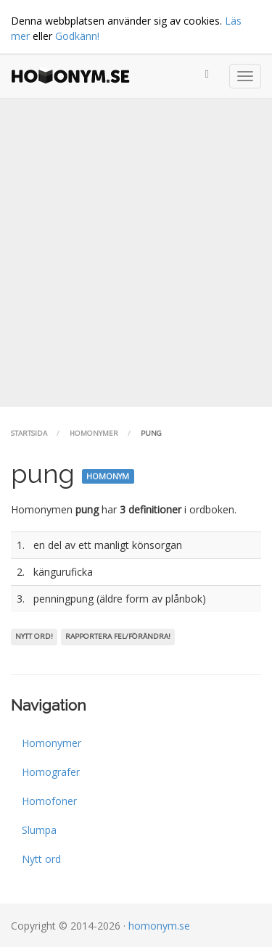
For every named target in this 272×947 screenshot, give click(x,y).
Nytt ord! (34, 636)
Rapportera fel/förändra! (117, 636)
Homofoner (49, 801)
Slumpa (39, 830)
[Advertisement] (136, 253)
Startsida (29, 433)
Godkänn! (77, 36)
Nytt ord (41, 859)
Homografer (51, 772)
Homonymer (94, 433)
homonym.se (159, 925)
